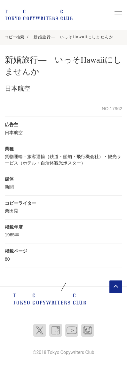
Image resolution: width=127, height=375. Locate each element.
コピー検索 (14, 37)
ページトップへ (115, 286)
